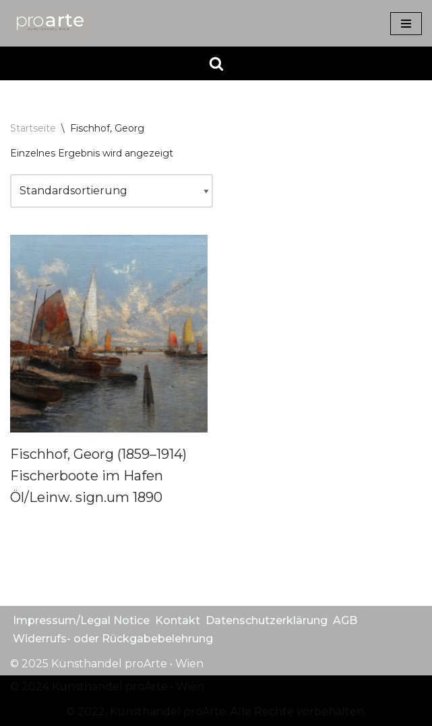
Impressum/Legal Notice (81, 620)
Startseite (33, 128)
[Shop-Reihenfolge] (111, 191)
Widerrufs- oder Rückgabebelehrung (113, 638)
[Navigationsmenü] (406, 23)
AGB (345, 620)
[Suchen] (216, 63)
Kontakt (177, 620)
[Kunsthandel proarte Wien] (50, 23)
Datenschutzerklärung (267, 620)
